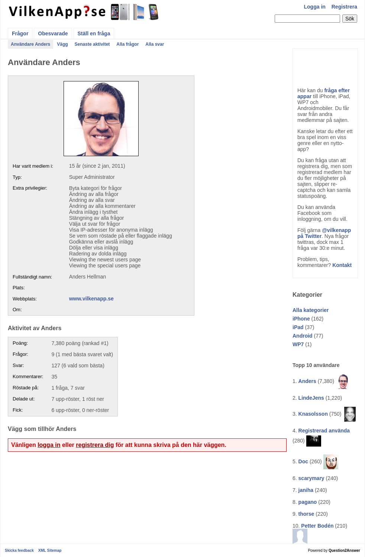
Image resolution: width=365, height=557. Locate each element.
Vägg (62, 44)
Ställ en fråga (94, 33)
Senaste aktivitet (92, 44)
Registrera (344, 7)
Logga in (315, 7)
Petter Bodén (317, 526)
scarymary (311, 478)
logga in (49, 445)
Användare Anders (30, 44)
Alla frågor (127, 44)
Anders (307, 381)
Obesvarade (53, 33)
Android (303, 336)
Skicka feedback (19, 550)
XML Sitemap (50, 550)
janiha (305, 490)
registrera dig (95, 445)
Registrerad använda (324, 431)
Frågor (20, 33)
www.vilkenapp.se (91, 299)
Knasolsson (313, 414)
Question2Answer (344, 550)
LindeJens (311, 398)
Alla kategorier (311, 310)
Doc (303, 461)
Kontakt (342, 265)
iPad (298, 327)
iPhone (301, 319)
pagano (307, 502)
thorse (306, 514)
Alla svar (154, 44)
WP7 (298, 344)
